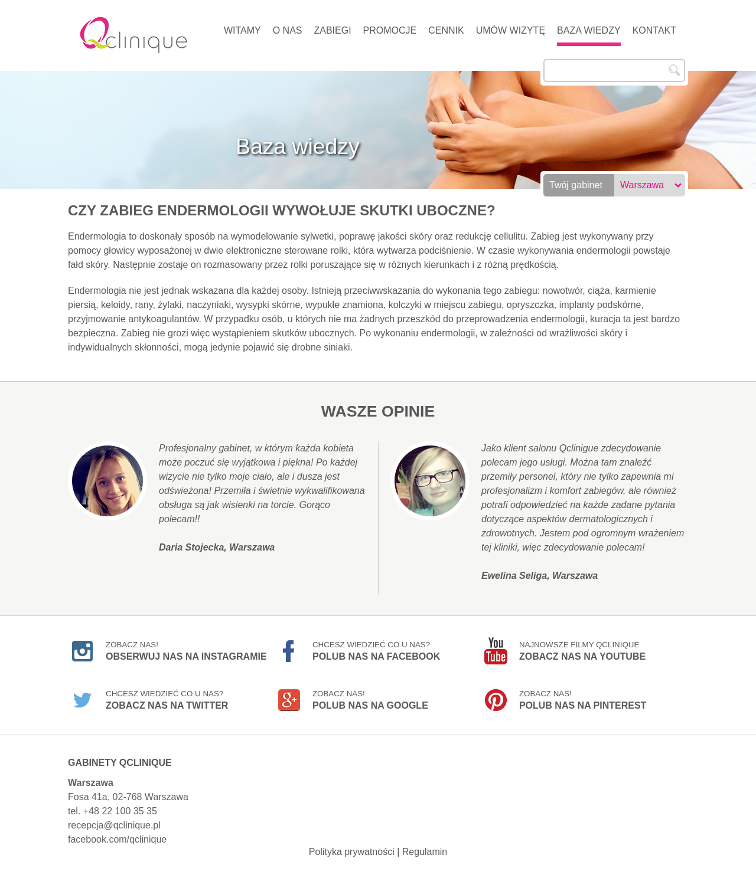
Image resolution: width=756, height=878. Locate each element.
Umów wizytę (510, 30)
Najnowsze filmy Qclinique (582, 650)
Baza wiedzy (589, 30)
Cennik (446, 30)
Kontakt (654, 30)
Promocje (390, 30)
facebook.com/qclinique (117, 839)
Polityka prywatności (352, 852)
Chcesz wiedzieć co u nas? (376, 650)
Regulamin (424, 852)
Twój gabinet (575, 185)
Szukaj (674, 70)
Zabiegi (332, 30)
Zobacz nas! (186, 650)
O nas (287, 30)
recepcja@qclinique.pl (114, 825)
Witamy (242, 30)
